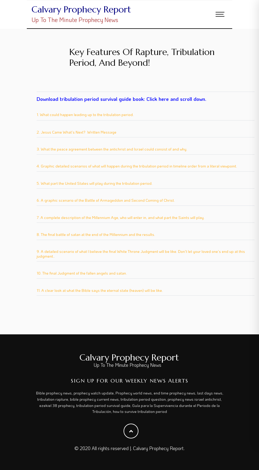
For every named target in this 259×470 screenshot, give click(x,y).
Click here (157, 98)
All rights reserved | (111, 448)
